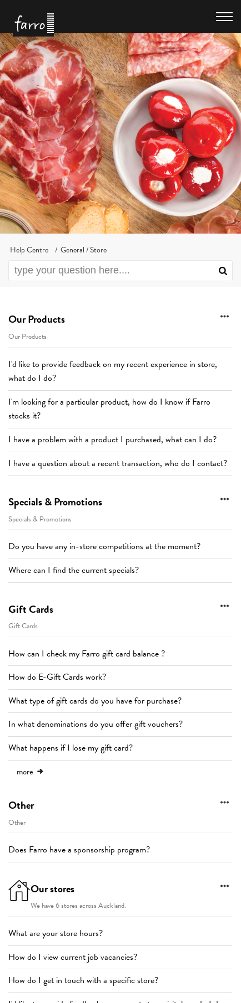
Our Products (36, 319)
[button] (223, 270)
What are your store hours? (55, 933)
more (30, 772)
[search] (120, 270)
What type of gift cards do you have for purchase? (95, 700)
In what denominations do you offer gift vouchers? (95, 724)
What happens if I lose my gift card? (70, 747)
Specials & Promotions (55, 502)
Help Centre (29, 250)
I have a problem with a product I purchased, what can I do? (112, 439)
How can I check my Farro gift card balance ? (86, 653)
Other (21, 805)
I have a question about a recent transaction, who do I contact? (117, 463)
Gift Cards (30, 609)
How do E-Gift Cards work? (57, 677)
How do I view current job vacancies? (72, 957)
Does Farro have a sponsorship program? (79, 849)
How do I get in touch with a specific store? (83, 980)
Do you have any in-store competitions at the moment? (104, 546)
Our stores (52, 889)
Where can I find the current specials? (73, 570)
